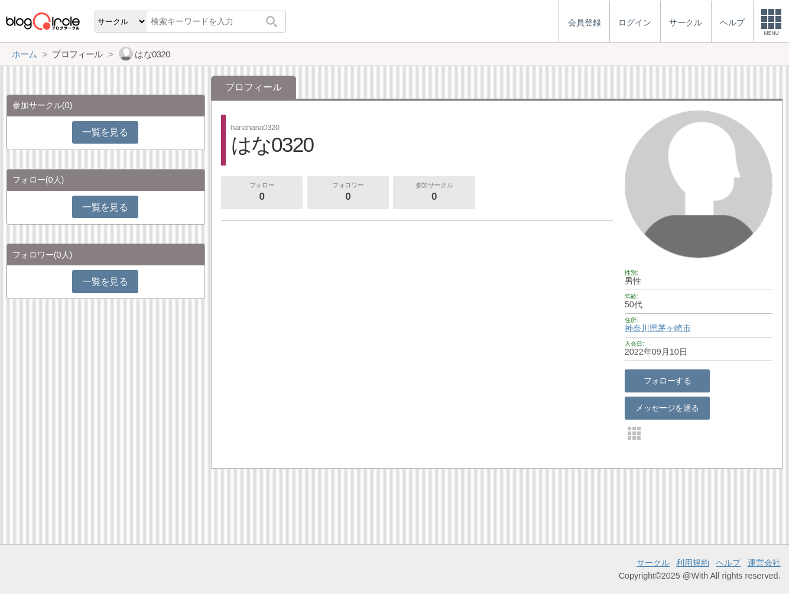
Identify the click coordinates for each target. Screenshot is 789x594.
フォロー (262, 192)
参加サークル (434, 192)
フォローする (667, 380)
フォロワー (348, 192)
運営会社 (764, 562)
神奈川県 (641, 328)
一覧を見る (105, 132)
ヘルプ (728, 562)
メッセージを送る (667, 408)
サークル (653, 562)
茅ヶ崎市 (674, 328)
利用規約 (692, 562)
